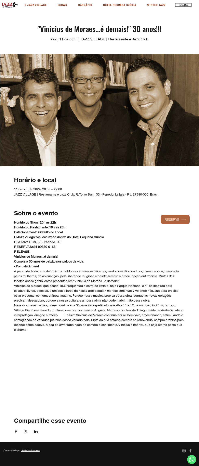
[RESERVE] (183, 5)
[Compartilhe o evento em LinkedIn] (36, 431)
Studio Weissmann (30, 450)
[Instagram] (184, 451)
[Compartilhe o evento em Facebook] (16, 431)
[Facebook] (190, 451)
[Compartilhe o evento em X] (26, 431)
